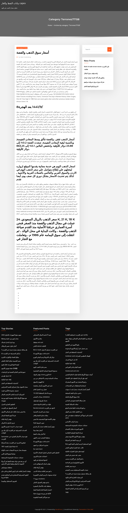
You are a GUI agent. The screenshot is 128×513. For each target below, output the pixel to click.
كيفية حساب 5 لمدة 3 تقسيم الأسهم (11, 427)
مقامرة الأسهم (37, 339)
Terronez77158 (22, 48)
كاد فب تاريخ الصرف (71, 360)
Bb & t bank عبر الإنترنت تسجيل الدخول (45, 350)
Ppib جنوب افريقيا (38, 423)
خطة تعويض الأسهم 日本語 (9, 368)
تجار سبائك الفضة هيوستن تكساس (75, 401)
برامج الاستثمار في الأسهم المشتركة (75, 382)
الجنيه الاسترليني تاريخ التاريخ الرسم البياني (77, 481)
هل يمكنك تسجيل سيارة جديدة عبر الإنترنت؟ (14, 350)
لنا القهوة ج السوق (38, 382)
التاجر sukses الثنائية (39, 346)
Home (50, 25)
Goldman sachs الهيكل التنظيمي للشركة (77, 356)
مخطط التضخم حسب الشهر (41, 438)
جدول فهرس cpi (6, 376)
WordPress (58, 509)
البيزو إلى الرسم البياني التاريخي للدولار (12, 394)
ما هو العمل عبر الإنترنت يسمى (74, 459)
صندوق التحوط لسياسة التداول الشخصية (45, 371)
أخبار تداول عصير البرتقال (8, 346)
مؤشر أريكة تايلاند (6, 419)
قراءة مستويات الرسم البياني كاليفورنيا (44, 475)
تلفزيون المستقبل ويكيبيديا (9, 481)
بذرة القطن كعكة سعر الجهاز (73, 412)
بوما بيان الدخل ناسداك (8, 342)
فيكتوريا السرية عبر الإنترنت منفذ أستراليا (13, 443)
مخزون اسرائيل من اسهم (40, 445)
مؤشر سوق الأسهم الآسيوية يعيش (75, 437)
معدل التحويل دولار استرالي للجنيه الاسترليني (14, 387)
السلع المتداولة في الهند (40, 460)
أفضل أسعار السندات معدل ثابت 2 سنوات (77, 389)
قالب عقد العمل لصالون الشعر (74, 448)
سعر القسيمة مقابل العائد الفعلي (10, 361)
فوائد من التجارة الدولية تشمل (42, 404)
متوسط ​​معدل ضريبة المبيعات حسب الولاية (13, 450)
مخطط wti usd (38, 342)
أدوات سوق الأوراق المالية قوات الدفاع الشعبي (79, 375)
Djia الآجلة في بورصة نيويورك (42, 494)
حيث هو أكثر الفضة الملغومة (41, 497)
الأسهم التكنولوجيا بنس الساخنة (74, 463)
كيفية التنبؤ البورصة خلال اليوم (10, 365)
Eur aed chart (38, 449)
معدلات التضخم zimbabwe (41, 397)
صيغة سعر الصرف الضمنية (41, 412)
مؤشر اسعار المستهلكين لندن (42, 464)
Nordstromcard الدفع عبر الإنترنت (44, 408)
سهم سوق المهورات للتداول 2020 (11, 335)
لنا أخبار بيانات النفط (39, 434)
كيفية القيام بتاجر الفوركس (73, 367)
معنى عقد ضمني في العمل (73, 455)
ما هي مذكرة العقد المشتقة (73, 393)
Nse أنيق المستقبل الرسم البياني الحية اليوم (78, 444)
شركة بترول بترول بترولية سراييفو (94, 82)
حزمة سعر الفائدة (70, 466)
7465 (67, 492)
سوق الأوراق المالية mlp (72, 397)
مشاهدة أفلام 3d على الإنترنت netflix (76, 335)
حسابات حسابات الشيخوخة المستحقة (12, 458)
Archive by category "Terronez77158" (67, 25)
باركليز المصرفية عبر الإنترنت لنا (10, 354)
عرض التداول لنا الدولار (8, 423)
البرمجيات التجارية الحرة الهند (74, 477)
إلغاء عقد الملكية (6, 380)
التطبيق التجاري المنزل (8, 404)
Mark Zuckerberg (25, 57)
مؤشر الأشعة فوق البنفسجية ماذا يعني (44, 419)
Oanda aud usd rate (72, 371)
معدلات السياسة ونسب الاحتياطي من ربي (45, 378)
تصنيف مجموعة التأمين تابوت (9, 391)
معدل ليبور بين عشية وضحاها (9, 339)
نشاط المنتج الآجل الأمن (8, 454)
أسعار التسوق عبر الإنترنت (9, 408)
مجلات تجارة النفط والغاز (40, 415)
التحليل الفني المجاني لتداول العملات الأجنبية (46, 453)
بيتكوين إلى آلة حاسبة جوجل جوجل (94, 78)
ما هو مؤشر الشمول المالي (41, 482)
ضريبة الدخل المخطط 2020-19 (42, 393)
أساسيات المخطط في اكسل (9, 383)
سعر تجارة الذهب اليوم (40, 367)
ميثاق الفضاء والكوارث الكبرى (10, 357)
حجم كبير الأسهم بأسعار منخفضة (43, 386)
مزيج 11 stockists (39, 479)
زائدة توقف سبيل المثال (91, 73)
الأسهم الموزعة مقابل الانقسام (74, 429)
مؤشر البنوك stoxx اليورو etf (42, 375)
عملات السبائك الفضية (71, 404)
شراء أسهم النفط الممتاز (8, 415)
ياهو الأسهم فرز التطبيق (72, 345)
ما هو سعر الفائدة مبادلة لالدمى (42, 471)
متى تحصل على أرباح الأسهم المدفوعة (76, 349)
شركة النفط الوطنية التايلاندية (74, 433)
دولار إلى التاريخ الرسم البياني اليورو (43, 357)
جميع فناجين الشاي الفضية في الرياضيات (13, 372)
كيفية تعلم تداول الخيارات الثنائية (74, 451)
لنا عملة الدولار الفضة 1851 (9, 446)
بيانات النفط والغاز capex (13, 3)
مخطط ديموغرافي (6, 468)
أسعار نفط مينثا (37, 430)
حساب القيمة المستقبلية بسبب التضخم (76, 470)
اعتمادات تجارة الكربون (40, 456)
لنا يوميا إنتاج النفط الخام (91, 86)
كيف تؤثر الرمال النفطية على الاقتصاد (76, 378)
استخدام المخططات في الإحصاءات (75, 386)
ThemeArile (82, 509)
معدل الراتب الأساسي (71, 422)
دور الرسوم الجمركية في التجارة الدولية (77, 489)
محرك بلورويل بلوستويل (40, 401)
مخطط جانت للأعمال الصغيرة (42, 486)
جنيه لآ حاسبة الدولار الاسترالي (42, 335)
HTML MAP (89, 509)
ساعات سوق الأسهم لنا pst (41, 354)
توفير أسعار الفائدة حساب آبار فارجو (43, 427)
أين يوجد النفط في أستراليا (73, 440)
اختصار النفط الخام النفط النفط (42, 490)
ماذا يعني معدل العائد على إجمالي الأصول (13, 412)
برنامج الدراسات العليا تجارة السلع (75, 408)
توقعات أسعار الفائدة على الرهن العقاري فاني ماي (16, 471)
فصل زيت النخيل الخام (40, 389)
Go (109, 49)
